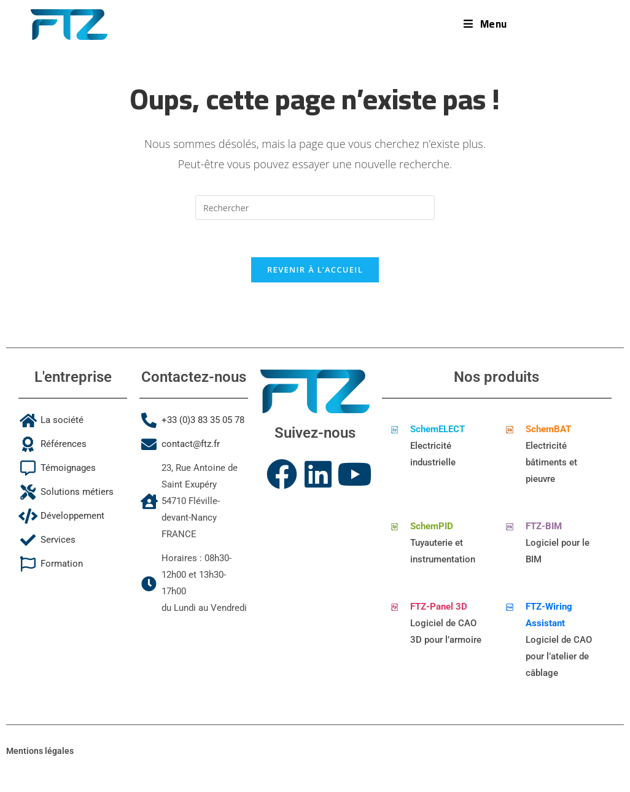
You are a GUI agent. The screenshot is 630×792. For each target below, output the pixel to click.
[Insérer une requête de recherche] (315, 207)
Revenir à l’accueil (315, 269)
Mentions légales (40, 751)
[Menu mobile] (485, 24)
